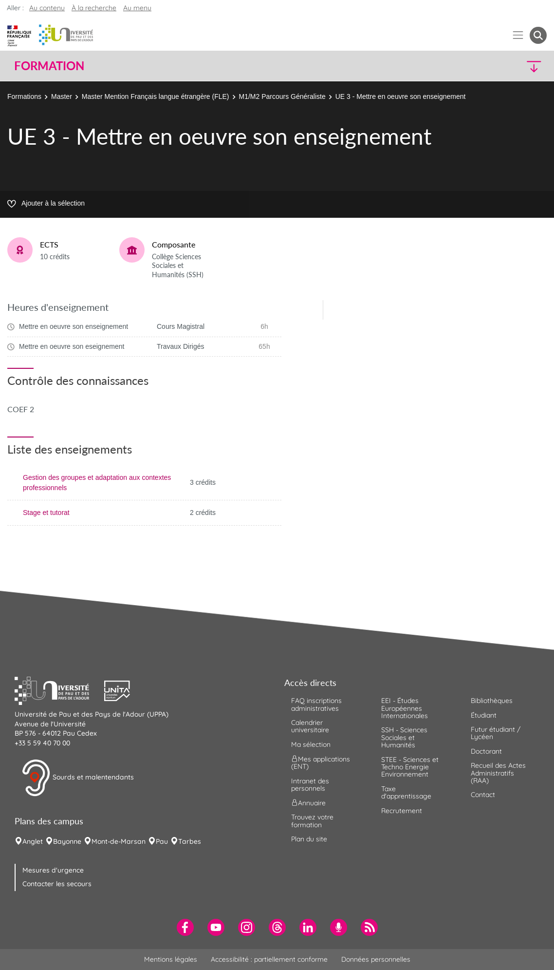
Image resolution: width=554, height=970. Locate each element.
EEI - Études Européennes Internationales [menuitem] (404, 708)
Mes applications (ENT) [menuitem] (320, 763)
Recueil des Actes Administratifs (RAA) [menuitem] (498, 773)
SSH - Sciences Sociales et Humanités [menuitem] (404, 737)
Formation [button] (49, 66)
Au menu (137, 7)
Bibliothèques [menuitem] (492, 700)
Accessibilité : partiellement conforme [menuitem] (269, 959)
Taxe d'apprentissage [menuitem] (406, 792)
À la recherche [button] (94, 7)
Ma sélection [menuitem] (311, 744)
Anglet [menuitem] (32, 841)
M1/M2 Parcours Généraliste (282, 96)
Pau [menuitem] (162, 841)
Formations (24, 96)
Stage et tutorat (46, 512)
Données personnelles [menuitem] (375, 959)
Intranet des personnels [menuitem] (310, 785)
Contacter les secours (57, 883)
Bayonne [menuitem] (67, 841)
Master (61, 96)
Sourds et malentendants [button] (77, 778)
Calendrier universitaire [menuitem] (310, 726)
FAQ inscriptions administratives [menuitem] (316, 704)
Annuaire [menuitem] (308, 803)
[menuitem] (185, 927)
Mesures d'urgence (53, 870)
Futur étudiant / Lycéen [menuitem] (495, 733)
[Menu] (518, 35)
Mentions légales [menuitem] (170, 959)
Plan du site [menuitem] (309, 839)
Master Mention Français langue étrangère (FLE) (155, 96)
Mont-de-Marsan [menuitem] (119, 841)
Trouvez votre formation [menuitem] (312, 821)
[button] (481, 66)
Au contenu (47, 7)
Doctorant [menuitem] (486, 751)
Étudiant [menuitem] (484, 715)
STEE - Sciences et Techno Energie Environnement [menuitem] (410, 767)
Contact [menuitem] (483, 794)
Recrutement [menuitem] (401, 810)
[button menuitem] (538, 35)
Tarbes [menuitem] (189, 841)
